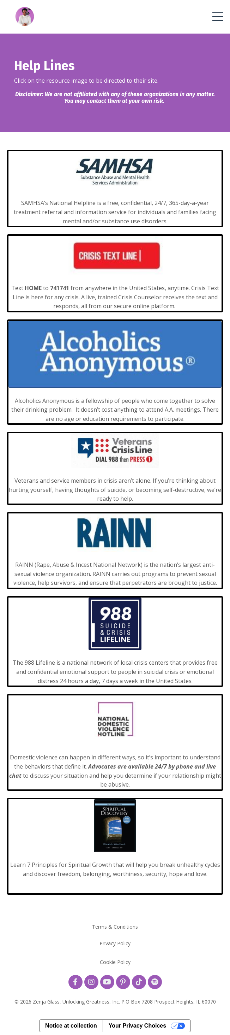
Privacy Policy (115, 943)
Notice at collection (71, 1026)
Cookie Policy (115, 962)
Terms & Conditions (115, 926)
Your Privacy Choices (137, 1026)
